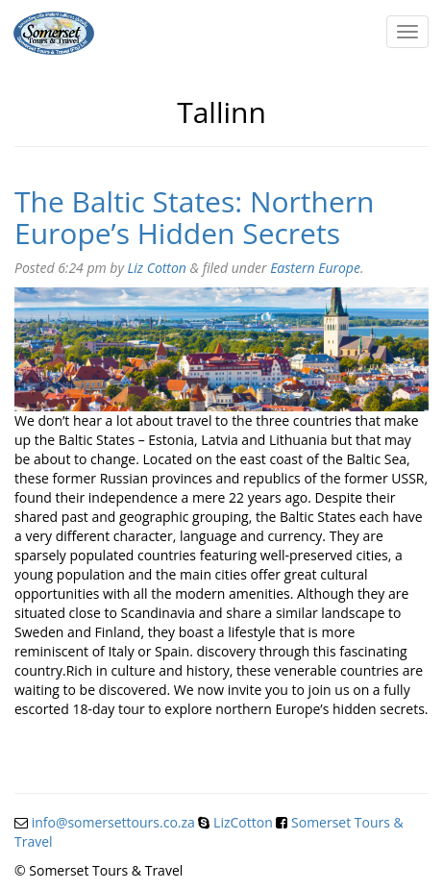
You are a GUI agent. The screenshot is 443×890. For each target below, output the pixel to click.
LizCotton (243, 822)
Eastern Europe (315, 268)
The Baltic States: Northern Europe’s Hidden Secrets (194, 217)
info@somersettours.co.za (113, 822)
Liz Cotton (157, 268)
